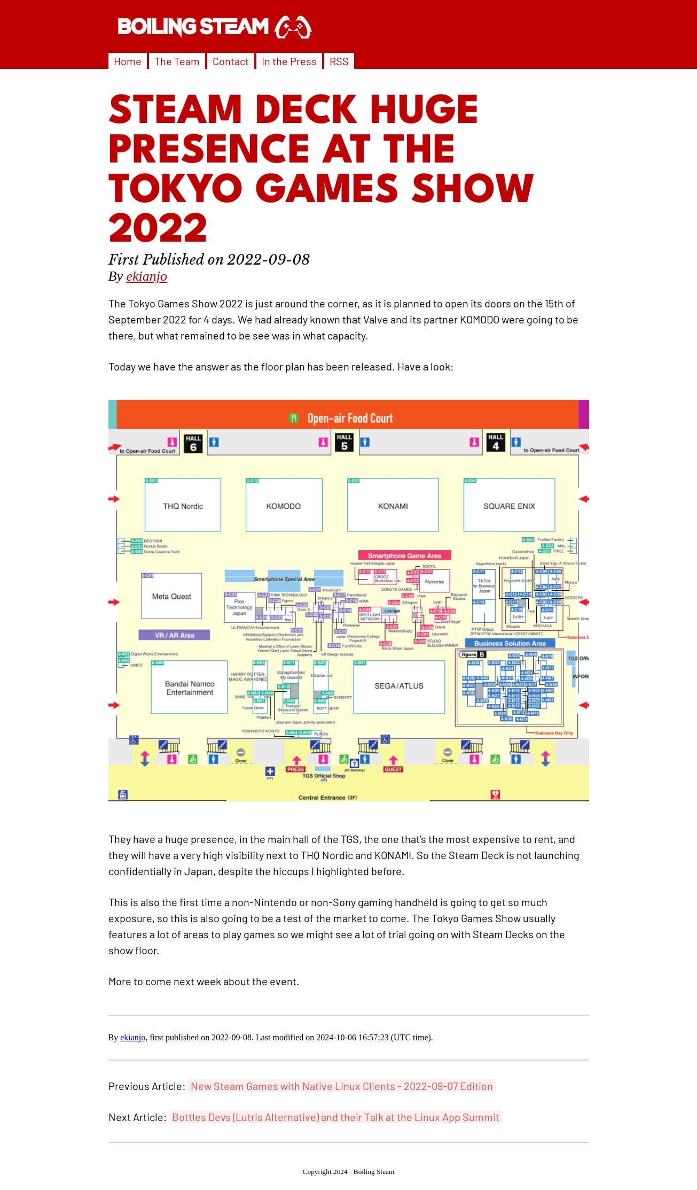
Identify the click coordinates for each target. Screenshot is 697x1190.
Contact (231, 61)
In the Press (289, 61)
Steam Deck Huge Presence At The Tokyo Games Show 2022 (322, 172)
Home (128, 61)
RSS (339, 61)
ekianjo (146, 276)
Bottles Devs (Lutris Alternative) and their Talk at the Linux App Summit (335, 1116)
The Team (177, 61)
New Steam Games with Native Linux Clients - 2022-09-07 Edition (342, 1085)
